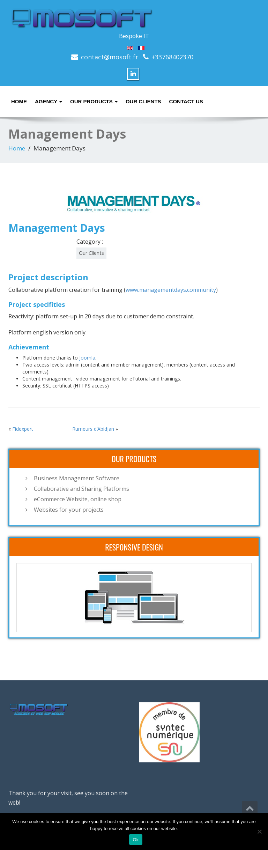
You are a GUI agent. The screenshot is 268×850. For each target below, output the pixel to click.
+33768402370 (172, 57)
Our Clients (143, 101)
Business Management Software (76, 478)
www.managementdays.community (171, 290)
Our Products (94, 101)
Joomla (87, 357)
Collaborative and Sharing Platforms (81, 488)
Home (19, 101)
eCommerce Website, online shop (77, 499)
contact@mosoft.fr (109, 57)
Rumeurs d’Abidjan (93, 429)
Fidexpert (22, 429)
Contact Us (186, 101)
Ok (136, 839)
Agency (48, 101)
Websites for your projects (69, 509)
